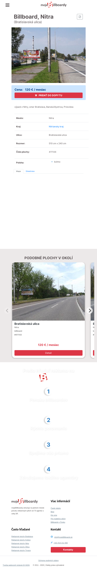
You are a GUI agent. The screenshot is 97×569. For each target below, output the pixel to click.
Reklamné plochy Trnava (21, 550)
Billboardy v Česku (58, 522)
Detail (48, 352)
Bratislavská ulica (26, 324)
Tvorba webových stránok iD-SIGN (16, 565)
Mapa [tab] (18, 171)
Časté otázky (56, 508)
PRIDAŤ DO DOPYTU (48, 95)
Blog (52, 512)
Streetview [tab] (30, 171)
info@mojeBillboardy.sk (63, 537)
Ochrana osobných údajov (48, 561)
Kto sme (54, 515)
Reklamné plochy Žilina (20, 547)
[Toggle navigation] (7, 5)
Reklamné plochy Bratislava (22, 537)
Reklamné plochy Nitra (20, 544)
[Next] (89, 310)
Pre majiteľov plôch (58, 519)
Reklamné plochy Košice (21, 540)
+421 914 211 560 (61, 543)
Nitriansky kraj (56, 126)
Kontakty (68, 549)
